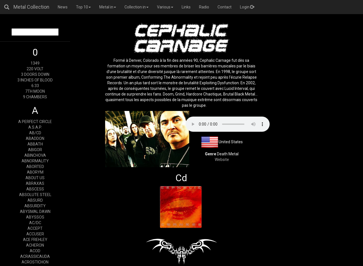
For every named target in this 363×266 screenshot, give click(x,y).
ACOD (35, 251)
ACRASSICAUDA (35, 256)
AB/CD (35, 133)
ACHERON (35, 245)
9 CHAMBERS (35, 97)
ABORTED (35, 166)
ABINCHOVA (35, 155)
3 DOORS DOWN (35, 74)
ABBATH (35, 144)
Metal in (107, 7)
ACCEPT (35, 228)
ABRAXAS (35, 183)
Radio (204, 7)
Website (222, 159)
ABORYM (35, 172)
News (63, 7)
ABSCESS (35, 189)
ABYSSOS (35, 217)
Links (186, 7)
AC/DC (35, 222)
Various (165, 7)
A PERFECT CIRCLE (35, 121)
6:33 (35, 85)
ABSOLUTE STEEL (35, 194)
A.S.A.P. (35, 127)
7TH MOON (35, 91)
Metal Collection (31, 7)
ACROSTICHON (35, 262)
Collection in (136, 7)
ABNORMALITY (35, 161)
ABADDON (35, 138)
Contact (225, 7)
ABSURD (35, 200)
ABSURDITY (35, 206)
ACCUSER (35, 234)
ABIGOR (35, 149)
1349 (35, 63)
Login (247, 7)
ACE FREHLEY (35, 239)
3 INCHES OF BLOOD (35, 80)
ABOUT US (35, 178)
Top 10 (83, 7)
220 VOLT (35, 69)
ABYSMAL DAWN (35, 211)
